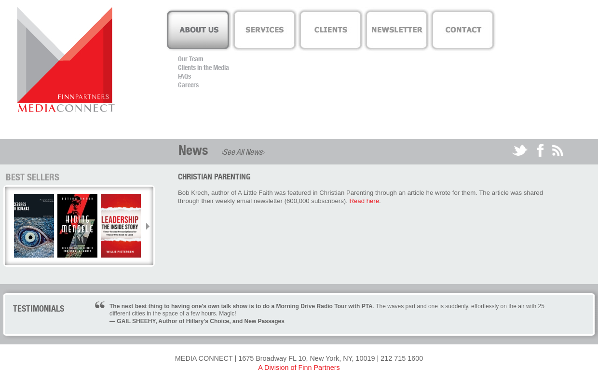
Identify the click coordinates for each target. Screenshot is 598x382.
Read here (365, 201)
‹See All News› (242, 152)
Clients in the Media (203, 67)
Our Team (191, 59)
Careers (188, 85)
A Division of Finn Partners (299, 367)
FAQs (184, 76)
